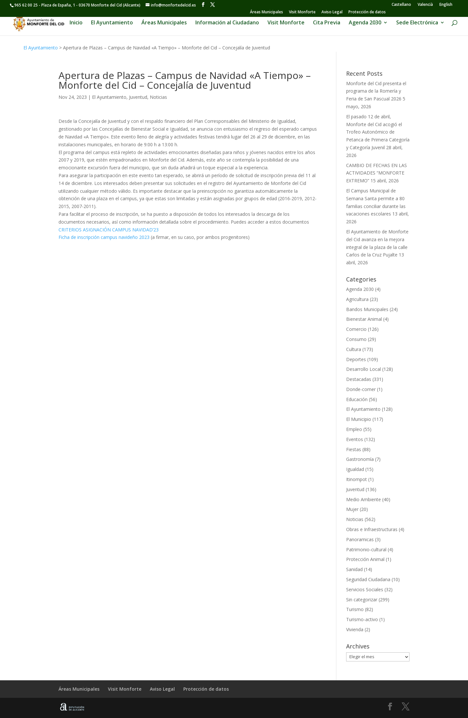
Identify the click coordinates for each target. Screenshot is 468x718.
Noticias (158, 97)
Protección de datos (367, 12)
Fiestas (353, 449)
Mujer (352, 509)
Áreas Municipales (266, 12)
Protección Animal (365, 559)
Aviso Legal (332, 12)
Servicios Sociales (364, 589)
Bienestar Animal (364, 319)
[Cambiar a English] (446, 4)
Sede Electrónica (417, 23)
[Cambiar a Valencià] (425, 4)
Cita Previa (326, 23)
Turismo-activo (362, 619)
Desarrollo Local (363, 369)
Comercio (356, 329)
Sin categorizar (361, 599)
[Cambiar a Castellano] (401, 4)
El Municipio (358, 419)
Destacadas (358, 379)
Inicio (76, 23)
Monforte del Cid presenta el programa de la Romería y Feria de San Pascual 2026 (376, 91)
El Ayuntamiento (112, 23)
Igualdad (355, 469)
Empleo (354, 429)
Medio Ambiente (363, 499)
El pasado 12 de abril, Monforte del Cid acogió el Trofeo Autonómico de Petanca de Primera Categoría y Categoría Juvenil (378, 131)
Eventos (354, 439)
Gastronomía (360, 459)
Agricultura (357, 299)
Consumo (356, 339)
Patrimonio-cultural (366, 549)
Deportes (356, 359)
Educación (357, 399)
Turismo (355, 609)
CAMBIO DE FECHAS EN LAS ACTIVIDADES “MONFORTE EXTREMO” (376, 173)
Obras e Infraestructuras (371, 529)
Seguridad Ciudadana (368, 579)
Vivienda (354, 629)
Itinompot (356, 479)
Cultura (353, 349)
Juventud (138, 97)
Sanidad (354, 569)
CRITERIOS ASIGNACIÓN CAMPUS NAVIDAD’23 (108, 230)
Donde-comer (361, 389)
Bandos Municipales (367, 309)
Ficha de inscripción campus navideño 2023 (104, 237)
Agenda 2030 (365, 23)
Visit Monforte (302, 12)
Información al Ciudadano (227, 23)
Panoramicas (360, 539)
